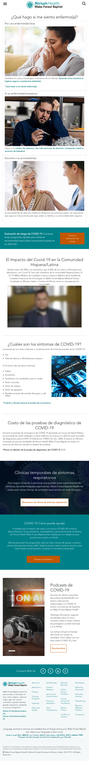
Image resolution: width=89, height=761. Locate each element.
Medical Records (64, 684)
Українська (55, 737)
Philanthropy (80, 701)
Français (36, 735)
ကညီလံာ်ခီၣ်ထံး (60, 735)
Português (21, 737)
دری (31, 735)
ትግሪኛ (48, 737)
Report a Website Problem (78, 707)
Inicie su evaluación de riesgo (72, 238)
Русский (36, 737)
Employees (79, 683)
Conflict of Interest (65, 715)
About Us (36, 683)
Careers (35, 692)
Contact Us (79, 714)
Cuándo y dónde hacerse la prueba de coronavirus (27, 403)
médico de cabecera (24, 148)
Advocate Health (36, 709)
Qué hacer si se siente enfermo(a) (21, 86)
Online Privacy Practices (64, 691)
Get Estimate (51, 683)
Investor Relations (50, 688)
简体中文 (25, 735)
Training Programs (36, 697)
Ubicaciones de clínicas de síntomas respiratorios (44, 502)
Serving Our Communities (51, 695)
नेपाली (80, 735)
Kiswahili (43, 737)
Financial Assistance (50, 702)
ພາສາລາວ (75, 735)
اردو (61, 737)
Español (8, 735)
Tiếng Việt (67, 737)
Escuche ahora (58, 648)
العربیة (15, 735)
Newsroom (36, 687)
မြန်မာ (19, 735)
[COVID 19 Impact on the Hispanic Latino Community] (44, 306)
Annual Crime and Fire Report (65, 701)
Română (29, 737)
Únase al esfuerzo (43, 559)
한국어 (68, 735)
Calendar (35, 703)
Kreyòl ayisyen (50, 735)
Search (83, 2)
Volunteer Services (79, 695)
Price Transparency (51, 709)
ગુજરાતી (42, 735)
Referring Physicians (79, 688)
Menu (5, 2)
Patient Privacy (63, 709)
